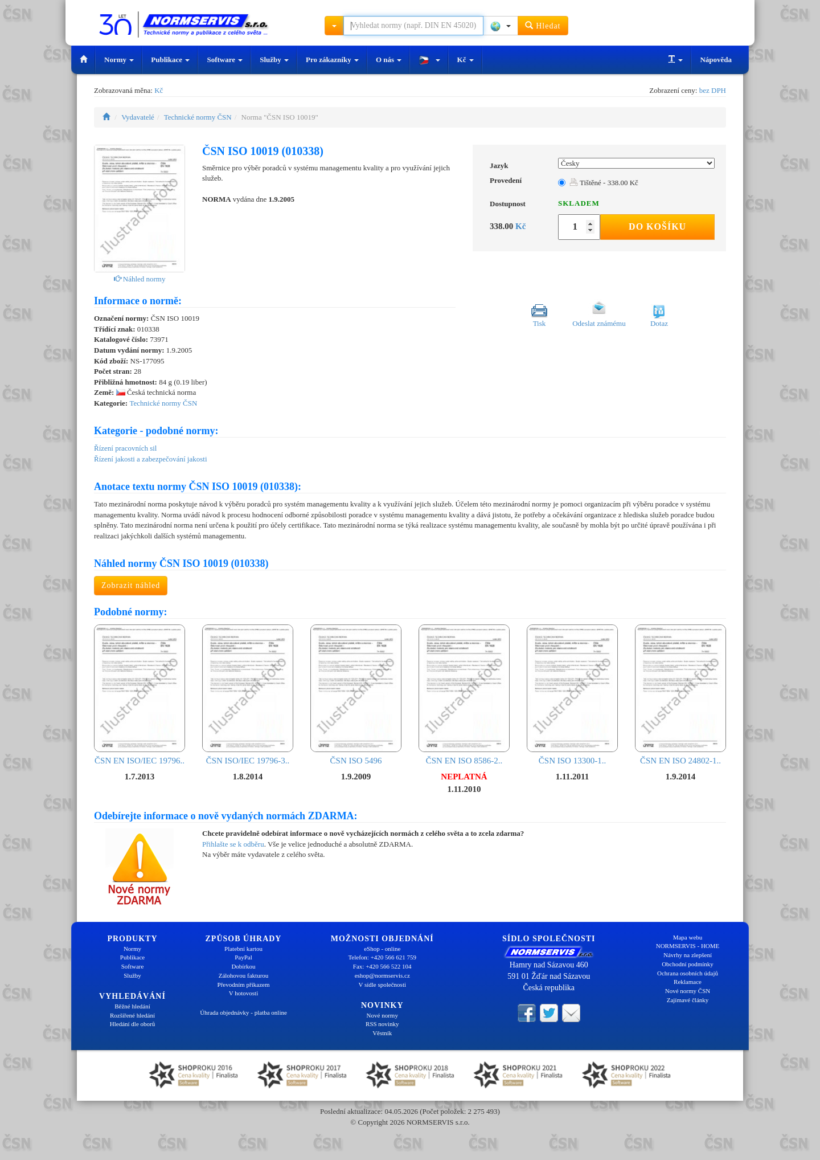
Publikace (170, 59)
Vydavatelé (137, 117)
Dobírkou (243, 966)
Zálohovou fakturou (244, 975)
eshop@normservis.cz (382, 975)
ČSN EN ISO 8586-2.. (464, 694)
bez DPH (712, 90)
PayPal (243, 957)
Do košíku (657, 226)
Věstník (382, 1033)
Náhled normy (140, 279)
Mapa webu (688, 937)
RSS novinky (382, 1023)
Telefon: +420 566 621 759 (382, 957)
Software (225, 59)
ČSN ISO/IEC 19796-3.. (247, 694)
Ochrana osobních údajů (687, 973)
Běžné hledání (132, 1006)
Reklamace (688, 981)
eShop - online (382, 948)
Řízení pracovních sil (125, 448)
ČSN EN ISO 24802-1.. (680, 694)
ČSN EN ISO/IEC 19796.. (139, 694)
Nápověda (716, 59)
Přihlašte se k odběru (233, 844)
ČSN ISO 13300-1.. (572, 694)
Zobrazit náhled (130, 585)
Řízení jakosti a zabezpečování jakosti (150, 459)
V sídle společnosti (382, 984)
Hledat (543, 25)
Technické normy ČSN (198, 117)
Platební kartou (243, 948)
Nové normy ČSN (687, 990)
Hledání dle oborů (132, 1023)
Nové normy (382, 1015)
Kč (465, 59)
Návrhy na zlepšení (687, 954)
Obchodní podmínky (688, 964)
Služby (274, 59)
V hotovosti (243, 993)
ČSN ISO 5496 (355, 694)
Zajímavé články (688, 999)
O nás (388, 59)
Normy (119, 59)
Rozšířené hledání (132, 1015)
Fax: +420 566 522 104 (382, 966)
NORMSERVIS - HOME (688, 945)
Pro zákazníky (332, 59)
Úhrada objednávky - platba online (243, 1012)
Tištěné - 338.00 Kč (603, 182)
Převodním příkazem (244, 984)
